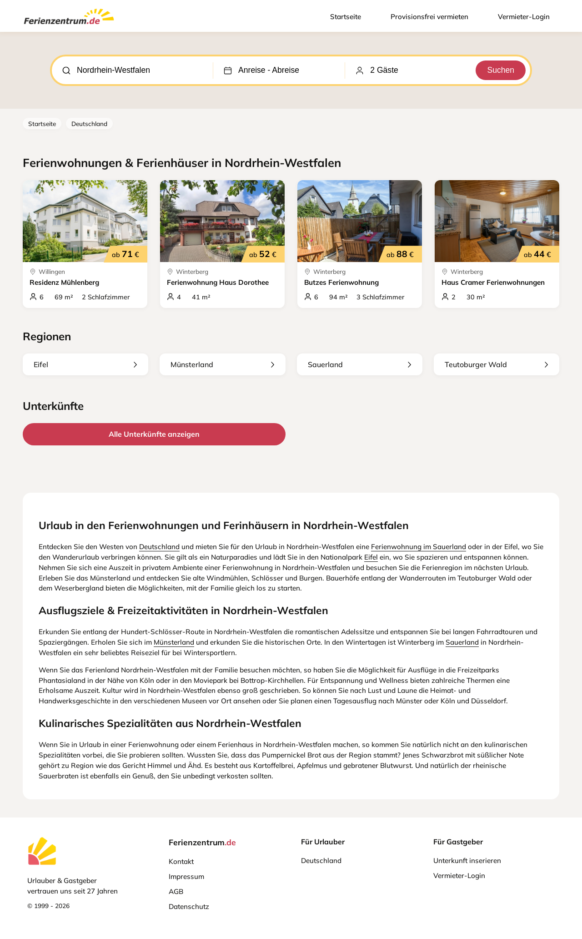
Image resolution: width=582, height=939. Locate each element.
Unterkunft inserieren (467, 860)
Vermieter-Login (524, 16)
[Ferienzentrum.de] (69, 26)
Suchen (500, 70)
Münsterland (222, 364)
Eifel (85, 364)
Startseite (345, 16)
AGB (176, 891)
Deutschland (89, 123)
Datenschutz (189, 906)
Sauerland (359, 364)
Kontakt (181, 861)
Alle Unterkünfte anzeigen (154, 434)
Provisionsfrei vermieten (429, 16)
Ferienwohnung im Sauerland (418, 546)
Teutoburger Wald (496, 364)
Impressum (186, 876)
